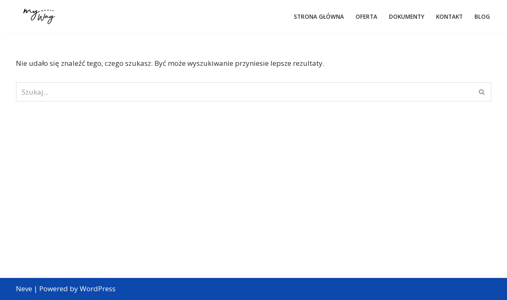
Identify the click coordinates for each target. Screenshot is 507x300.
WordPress (98, 288)
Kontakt (449, 16)
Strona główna (319, 16)
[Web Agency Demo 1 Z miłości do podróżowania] (39, 16)
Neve (24, 288)
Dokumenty (406, 16)
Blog (482, 16)
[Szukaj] (244, 92)
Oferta (366, 16)
